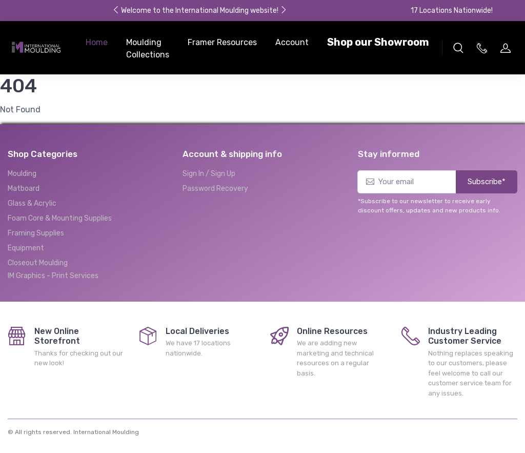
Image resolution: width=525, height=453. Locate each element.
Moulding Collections (147, 48)
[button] (458, 48)
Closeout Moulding (38, 263)
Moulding (22, 173)
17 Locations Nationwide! (446, 10)
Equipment (26, 248)
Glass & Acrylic (32, 203)
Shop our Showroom (378, 42)
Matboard (23, 188)
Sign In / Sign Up (209, 173)
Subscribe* (487, 181)
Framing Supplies (36, 233)
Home (97, 42)
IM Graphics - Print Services (53, 275)
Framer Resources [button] (222, 42)
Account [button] (292, 42)
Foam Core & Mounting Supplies (60, 218)
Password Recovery (215, 188)
